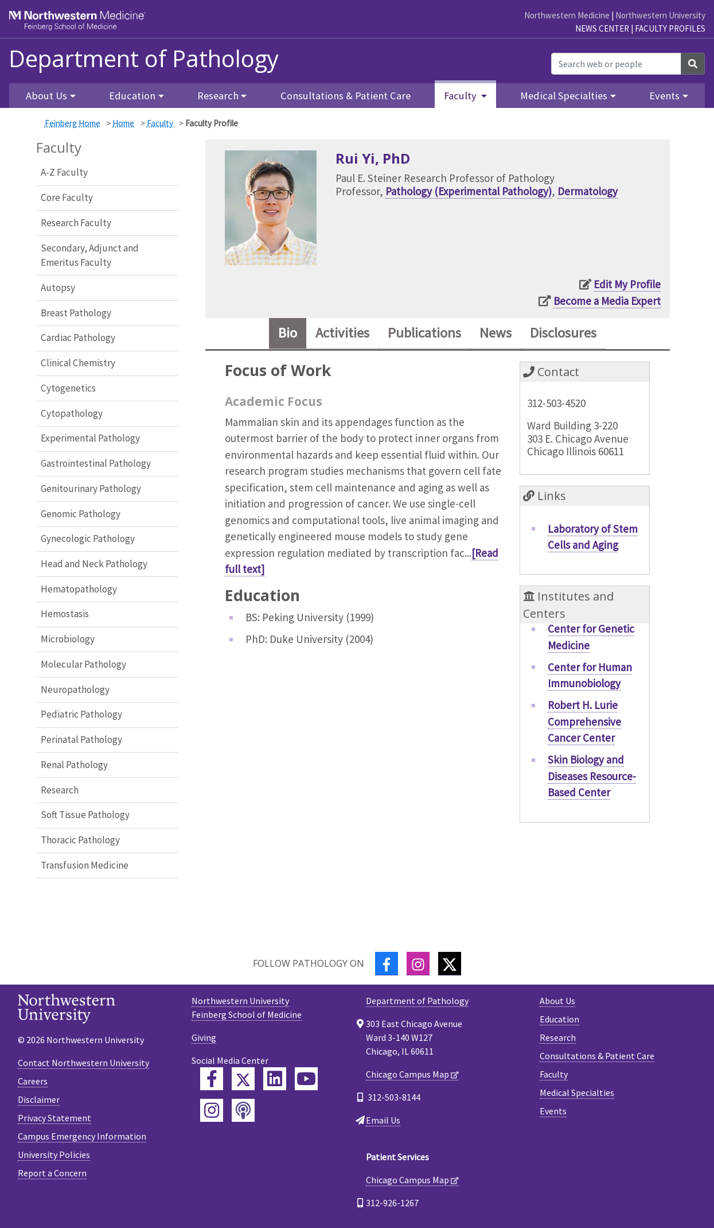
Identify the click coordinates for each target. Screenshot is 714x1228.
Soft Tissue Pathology (85, 814)
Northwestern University (660, 15)
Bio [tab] (286, 333)
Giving (204, 1037)
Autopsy (58, 287)
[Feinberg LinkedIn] (274, 1078)
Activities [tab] (342, 333)
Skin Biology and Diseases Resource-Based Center (592, 776)
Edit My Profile (627, 284)
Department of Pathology (144, 58)
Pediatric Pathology (81, 714)
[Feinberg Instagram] (211, 1110)
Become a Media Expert (607, 301)
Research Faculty (76, 222)
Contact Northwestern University (83, 1062)
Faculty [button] (461, 95)
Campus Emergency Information (82, 1136)
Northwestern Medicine (567, 15)
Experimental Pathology (90, 438)
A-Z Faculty (64, 172)
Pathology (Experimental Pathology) (468, 191)
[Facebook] (386, 963)
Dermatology (587, 191)
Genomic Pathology (80, 514)
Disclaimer (39, 1099)
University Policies (54, 1154)
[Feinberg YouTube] (306, 1078)
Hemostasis (65, 613)
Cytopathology (72, 413)
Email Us (383, 1120)
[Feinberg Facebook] (211, 1078)
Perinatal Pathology (81, 739)
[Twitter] (449, 963)
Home (123, 123)
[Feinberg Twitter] (243, 1078)
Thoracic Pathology (80, 840)
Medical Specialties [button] (563, 95)
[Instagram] (418, 963)
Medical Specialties (577, 1092)
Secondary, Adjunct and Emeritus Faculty (90, 255)
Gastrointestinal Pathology (96, 463)
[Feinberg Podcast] (243, 1110)
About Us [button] (46, 95)
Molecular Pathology (83, 664)
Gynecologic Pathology (88, 538)
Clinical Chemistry (78, 363)
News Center (602, 28)
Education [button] (132, 95)
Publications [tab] (425, 333)
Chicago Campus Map (407, 1074)
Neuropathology (75, 689)
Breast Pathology (76, 313)
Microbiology (68, 639)
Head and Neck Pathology (94, 563)
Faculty (161, 123)
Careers (33, 1081)
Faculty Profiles (670, 28)
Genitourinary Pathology (91, 488)
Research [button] (218, 95)
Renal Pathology (74, 764)
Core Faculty (67, 197)
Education (559, 1019)
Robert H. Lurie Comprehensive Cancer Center (584, 721)
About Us (557, 1000)
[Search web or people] (616, 64)
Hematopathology (79, 589)
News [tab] (497, 333)
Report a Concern (52, 1173)
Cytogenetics (68, 388)
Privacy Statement (54, 1118)
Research (60, 790)
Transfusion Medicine (84, 865)
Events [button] (664, 95)
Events (553, 1111)
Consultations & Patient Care (345, 95)
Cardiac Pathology (78, 337)
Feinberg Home (72, 123)
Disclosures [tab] (565, 333)
